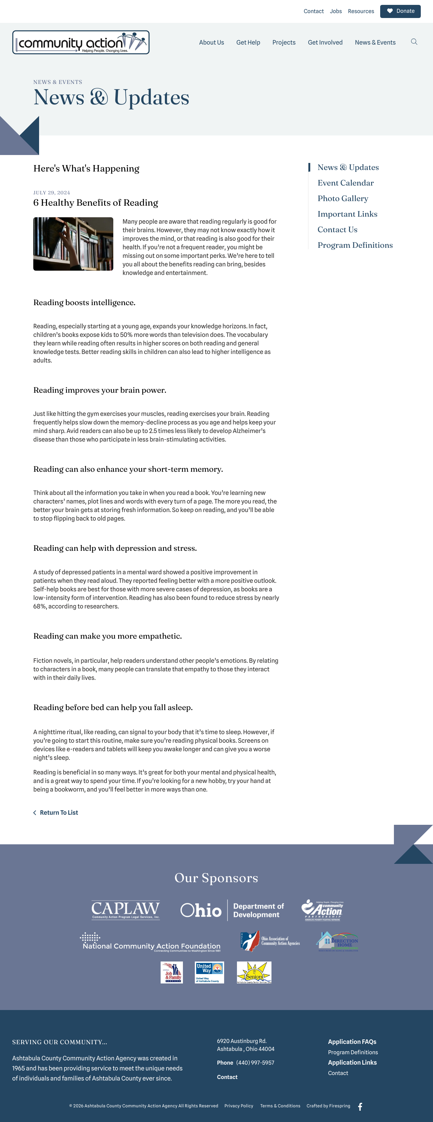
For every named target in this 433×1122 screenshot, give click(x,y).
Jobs (336, 11)
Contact (314, 11)
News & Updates (348, 166)
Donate (400, 11)
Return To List (58, 812)
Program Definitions (355, 244)
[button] (414, 41)
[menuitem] (211, 41)
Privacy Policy (238, 1105)
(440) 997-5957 (255, 1062)
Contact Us (338, 229)
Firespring (339, 1105)
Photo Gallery (343, 197)
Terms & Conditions (280, 1105)
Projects (284, 41)
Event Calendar (346, 182)
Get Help (248, 41)
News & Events (375, 41)
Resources (361, 11)
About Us (211, 41)
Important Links (348, 213)
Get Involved (325, 41)
